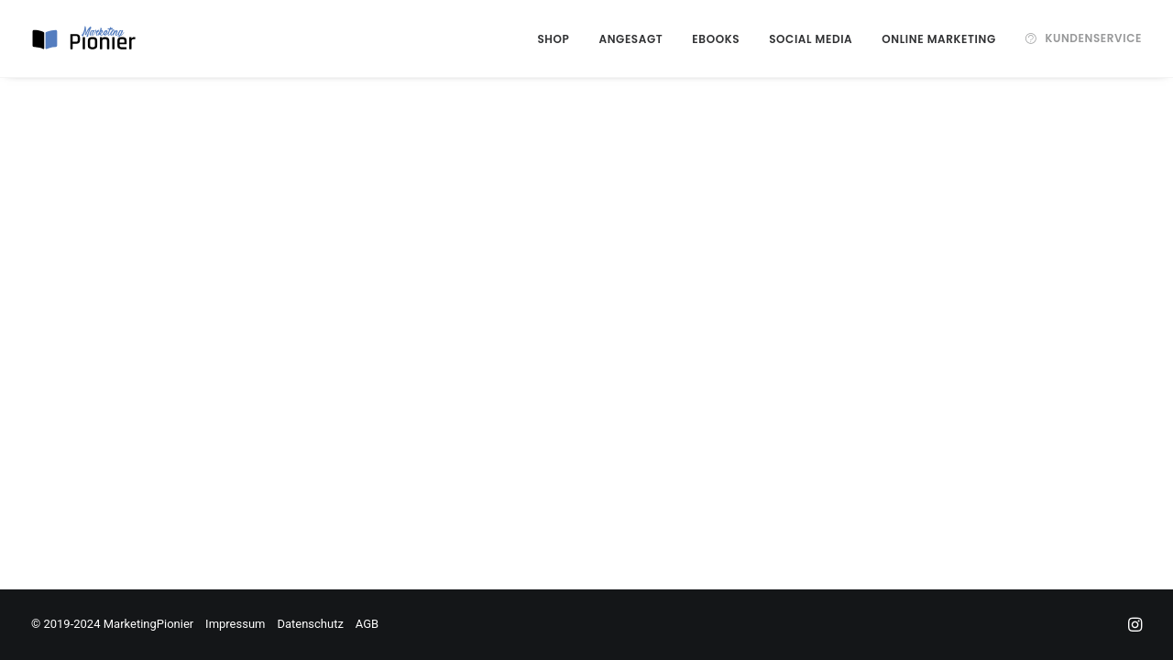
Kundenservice (1093, 38)
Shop (553, 39)
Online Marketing (938, 39)
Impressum (235, 624)
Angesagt (630, 39)
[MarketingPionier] (84, 38)
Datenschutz (310, 624)
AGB (367, 624)
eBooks (716, 39)
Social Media (810, 39)
